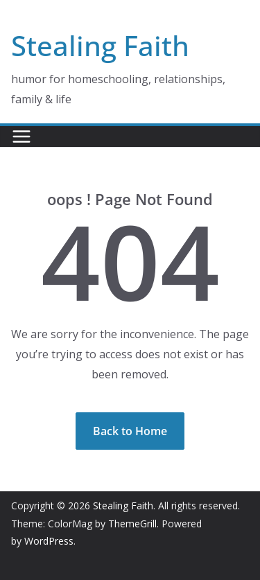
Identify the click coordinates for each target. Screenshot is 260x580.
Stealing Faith (100, 45)
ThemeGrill (132, 523)
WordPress (48, 540)
